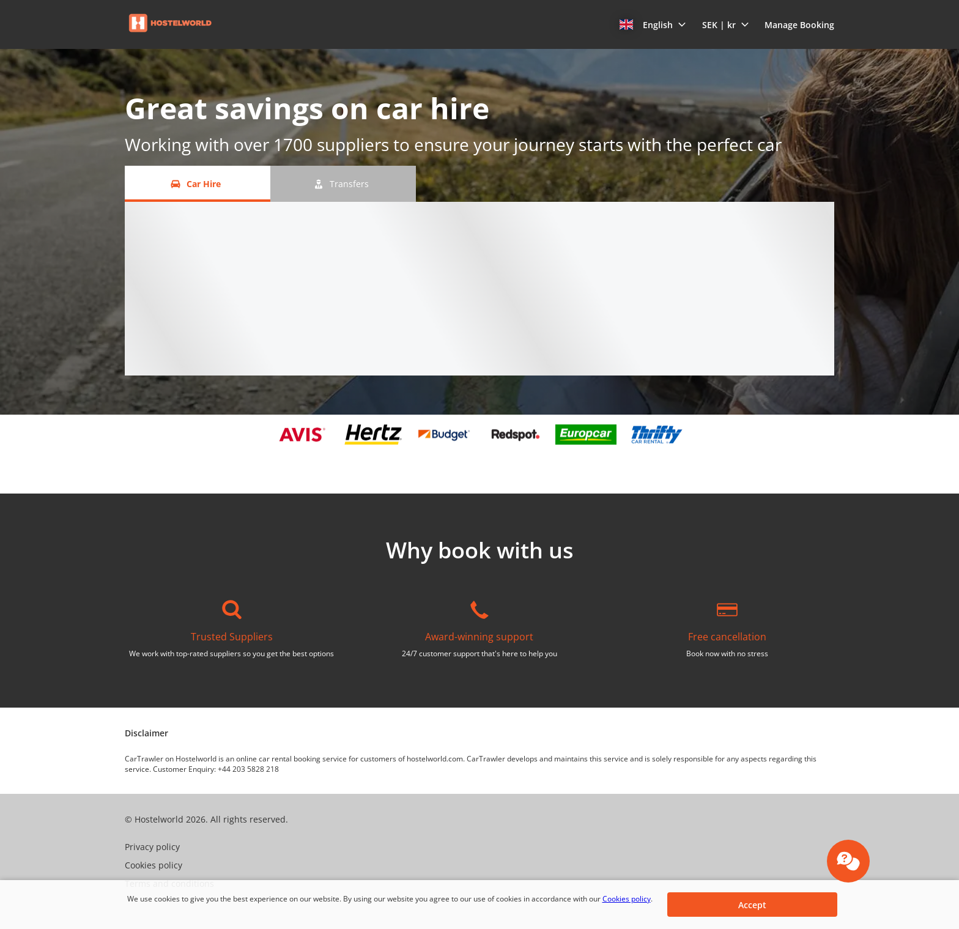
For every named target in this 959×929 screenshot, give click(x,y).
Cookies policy (626, 899)
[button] (653, 24)
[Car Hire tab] (197, 184)
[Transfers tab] (343, 184)
